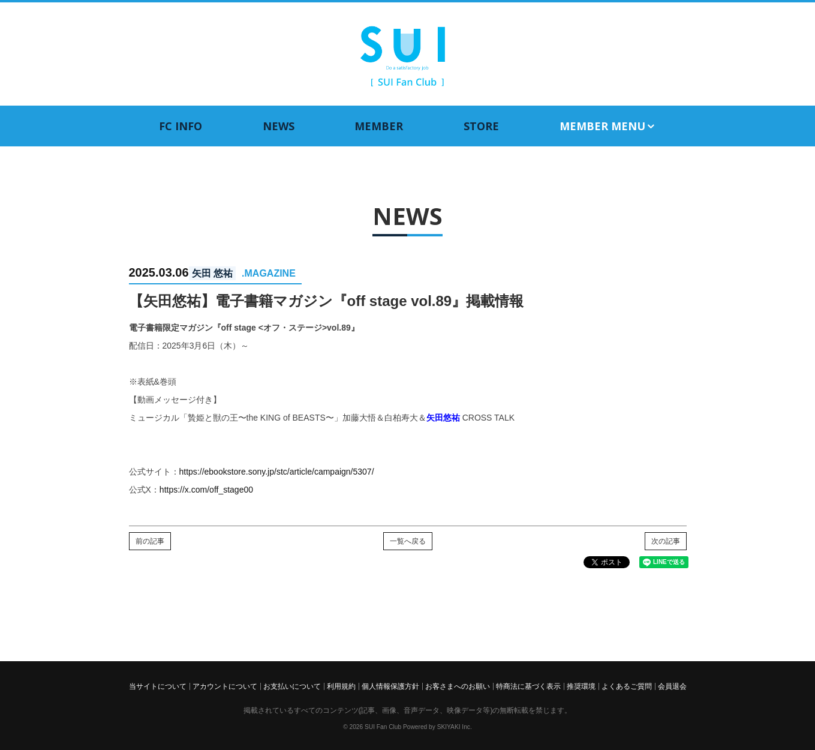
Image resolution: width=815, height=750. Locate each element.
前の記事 (150, 541)
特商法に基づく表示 (528, 686)
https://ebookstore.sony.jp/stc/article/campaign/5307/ (276, 471)
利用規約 (341, 686)
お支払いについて (292, 686)
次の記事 (665, 541)
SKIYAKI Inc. (454, 727)
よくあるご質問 (627, 686)
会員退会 (672, 686)
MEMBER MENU (608, 126)
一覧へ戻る (408, 541)
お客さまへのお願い (457, 686)
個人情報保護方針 (390, 686)
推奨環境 (581, 686)
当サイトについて (158, 686)
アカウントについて (225, 686)
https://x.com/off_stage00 (206, 489)
